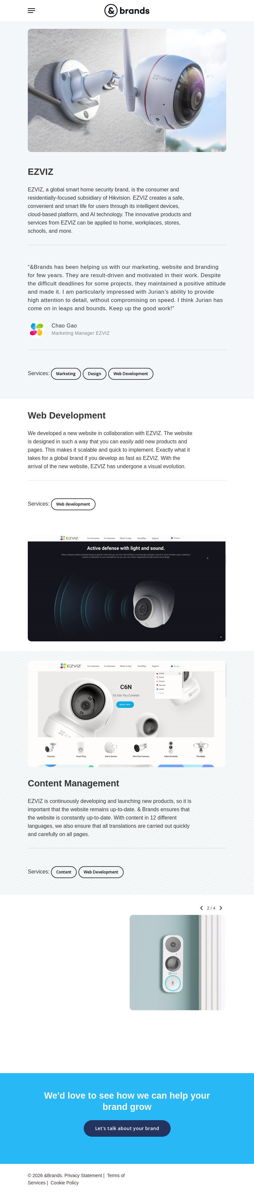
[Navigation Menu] (31, 10)
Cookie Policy (65, 1182)
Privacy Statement (83, 1175)
